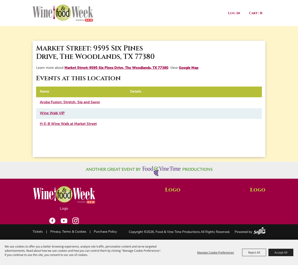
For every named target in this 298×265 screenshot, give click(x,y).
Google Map (188, 68)
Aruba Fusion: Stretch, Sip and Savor (70, 102)
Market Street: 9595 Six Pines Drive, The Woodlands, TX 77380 (116, 68)
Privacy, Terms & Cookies (68, 232)
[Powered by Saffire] (259, 231)
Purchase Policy (105, 232)
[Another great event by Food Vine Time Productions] (149, 171)
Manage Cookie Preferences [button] (215, 252)
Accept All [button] (280, 252)
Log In (234, 13)
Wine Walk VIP (52, 113)
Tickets (38, 232)
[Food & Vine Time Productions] (63, 13)
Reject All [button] (254, 252)
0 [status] (261, 13)
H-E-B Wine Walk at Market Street (68, 124)
